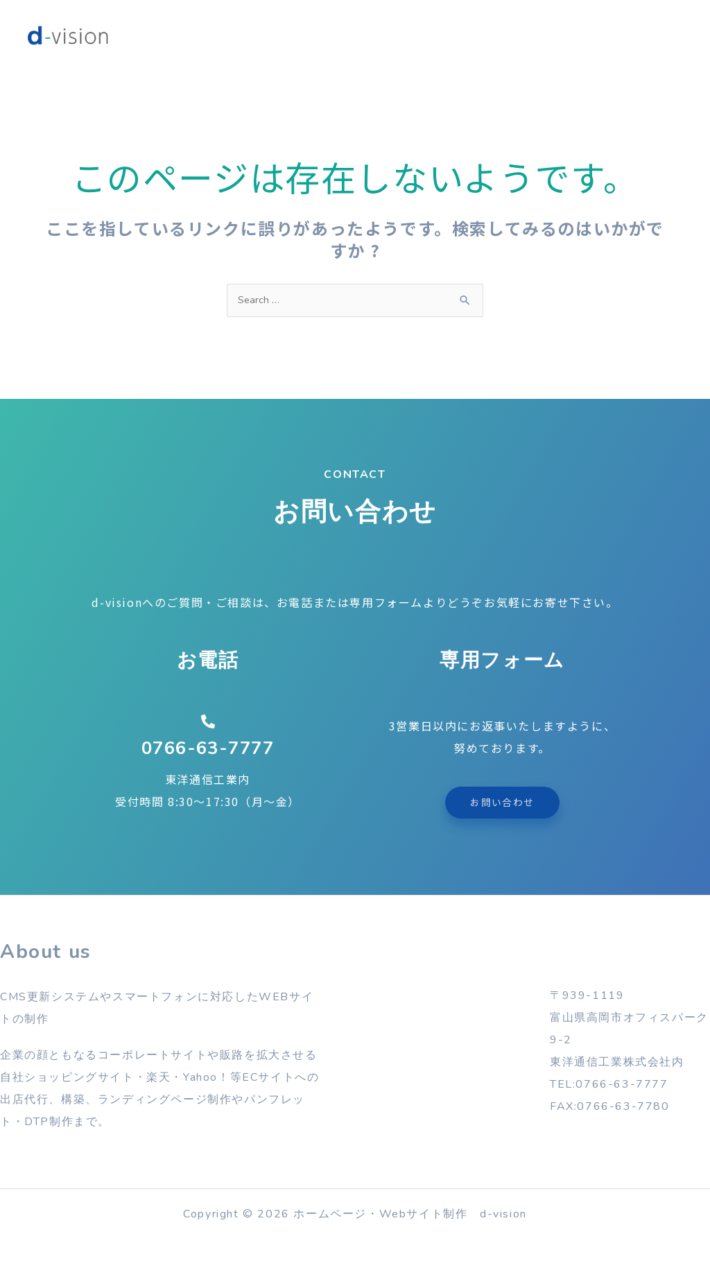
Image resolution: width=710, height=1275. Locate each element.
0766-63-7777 (207, 750)
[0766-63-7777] (208, 723)
